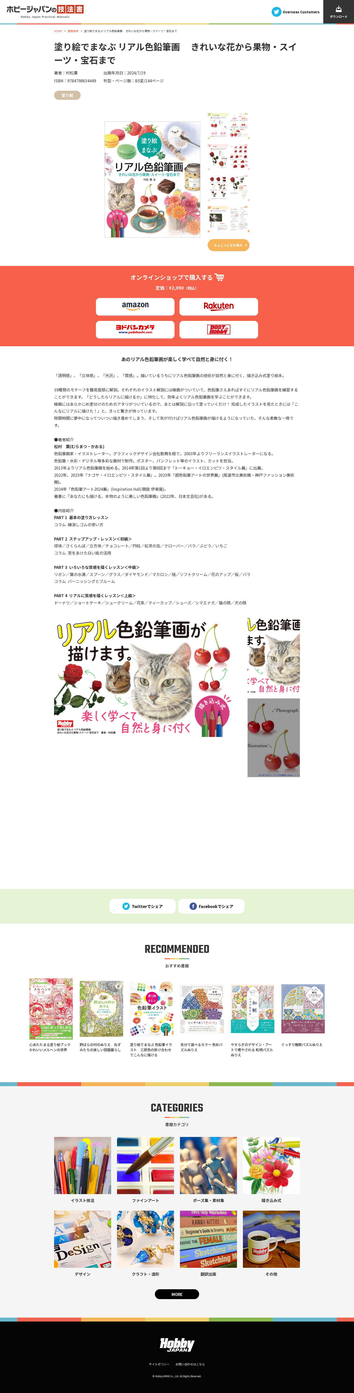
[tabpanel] (144, 676)
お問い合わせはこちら (190, 1364)
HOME (58, 30)
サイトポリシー (159, 1364)
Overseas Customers (301, 11)
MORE (177, 1294)
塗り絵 (67, 95)
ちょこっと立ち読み (228, 245)
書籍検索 (73, 30)
